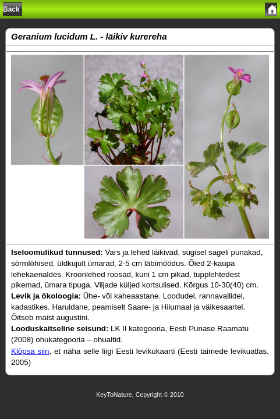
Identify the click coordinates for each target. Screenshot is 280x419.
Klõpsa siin (30, 351)
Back (11, 9)
